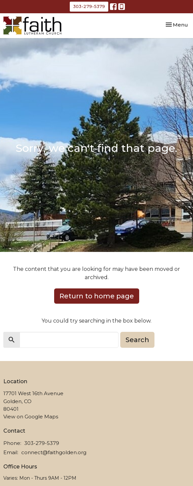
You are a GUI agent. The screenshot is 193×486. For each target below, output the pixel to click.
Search (137, 340)
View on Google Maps (30, 416)
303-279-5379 (89, 6)
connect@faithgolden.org (53, 452)
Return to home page (96, 296)
